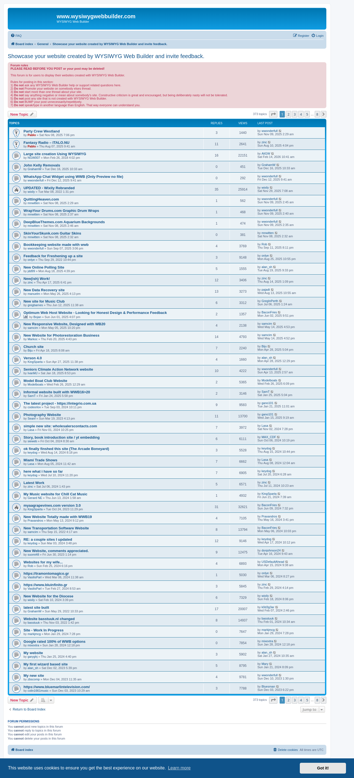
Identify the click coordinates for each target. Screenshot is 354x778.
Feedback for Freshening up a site (53, 256)
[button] (273, 114)
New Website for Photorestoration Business (62, 335)
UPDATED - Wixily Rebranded (49, 188)
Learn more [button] (179, 768)
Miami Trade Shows (40, 460)
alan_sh (267, 267)
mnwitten (34, 203)
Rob (264, 244)
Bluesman (268, 686)
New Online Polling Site (44, 267)
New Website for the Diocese (48, 596)
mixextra (33, 645)
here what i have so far (43, 471)
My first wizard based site (46, 664)
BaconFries (269, 312)
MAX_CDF (269, 437)
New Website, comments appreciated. (56, 551)
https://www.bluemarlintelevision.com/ (57, 687)
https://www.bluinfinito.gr (45, 585)
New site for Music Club (44, 301)
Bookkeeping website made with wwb (56, 245)
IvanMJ (32, 373)
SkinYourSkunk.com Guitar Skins (52, 233)
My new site (34, 675)
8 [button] (317, 114)
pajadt (266, 289)
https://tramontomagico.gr (46, 573)
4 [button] (301, 114)
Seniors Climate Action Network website (58, 369)
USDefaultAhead (273, 561)
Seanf (32, 418)
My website (33, 653)
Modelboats (35, 384)
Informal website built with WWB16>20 (57, 392)
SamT (32, 395)
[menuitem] (16, 35)
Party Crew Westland (42, 131)
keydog (32, 452)
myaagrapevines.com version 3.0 (52, 505)
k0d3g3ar (268, 607)
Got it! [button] (323, 768)
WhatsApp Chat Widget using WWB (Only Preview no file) (73, 177)
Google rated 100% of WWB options (54, 641)
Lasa (31, 429)
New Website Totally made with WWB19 (58, 517)
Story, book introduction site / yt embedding (62, 437)
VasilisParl (35, 577)
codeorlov (34, 407)
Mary (265, 663)
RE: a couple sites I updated (48, 539)
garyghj (33, 656)
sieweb (32, 441)
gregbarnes (35, 305)
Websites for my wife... (43, 562)
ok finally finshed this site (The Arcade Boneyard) (66, 449)
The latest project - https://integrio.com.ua (60, 403)
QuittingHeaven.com (41, 199)
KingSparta (35, 361)
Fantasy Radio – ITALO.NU (46, 142)
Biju (30, 350)
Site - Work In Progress (44, 630)
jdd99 (31, 271)
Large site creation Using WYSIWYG (55, 154)
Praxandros (35, 520)
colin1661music (38, 690)
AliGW (266, 153)
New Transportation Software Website (56, 528)
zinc (264, 142)
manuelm (34, 293)
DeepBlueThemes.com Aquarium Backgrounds (64, 222)
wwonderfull (270, 130)
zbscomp (34, 679)
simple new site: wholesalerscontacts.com (60, 426)
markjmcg (34, 634)
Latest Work (34, 483)
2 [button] (288, 114)
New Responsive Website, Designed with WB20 (64, 324)
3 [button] (295, 114)
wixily (31, 191)
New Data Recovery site (44, 290)
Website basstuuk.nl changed (49, 619)
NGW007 (34, 157)
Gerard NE (35, 497)
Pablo (32, 135)
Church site (34, 347)
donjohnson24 (271, 550)
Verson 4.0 (33, 358)
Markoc (33, 339)
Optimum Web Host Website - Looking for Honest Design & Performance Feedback (95, 313)
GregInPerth (270, 301)
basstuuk (34, 622)
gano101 (268, 403)
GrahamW (34, 169)
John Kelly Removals (42, 165)
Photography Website (42, 415)
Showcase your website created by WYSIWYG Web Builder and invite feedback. (106, 56)
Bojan (37, 317)
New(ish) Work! (37, 279)
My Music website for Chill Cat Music (55, 494)
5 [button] (307, 114)
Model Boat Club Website (45, 381)
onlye (31, 259)
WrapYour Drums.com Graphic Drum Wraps (61, 211)
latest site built (36, 607)
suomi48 (33, 554)
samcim (33, 327)
